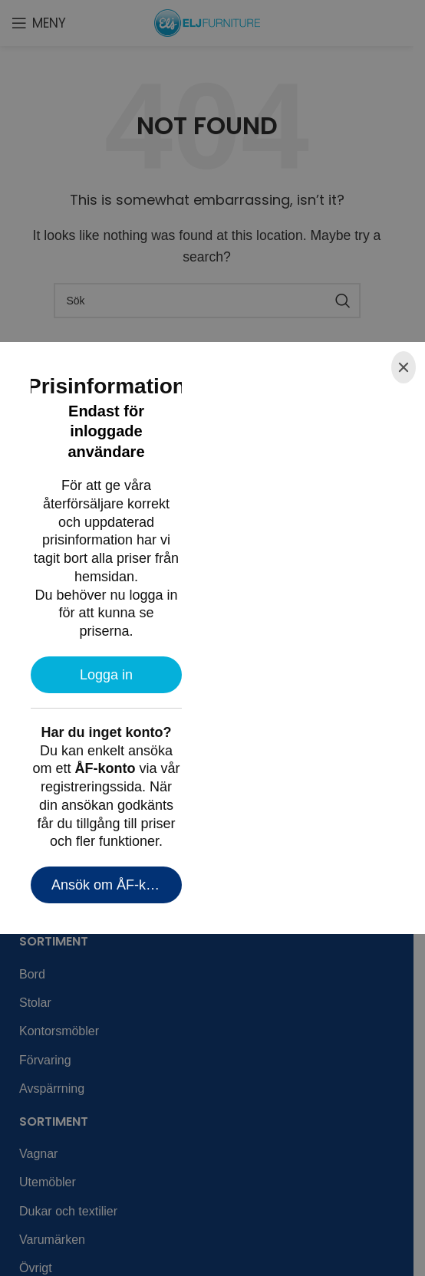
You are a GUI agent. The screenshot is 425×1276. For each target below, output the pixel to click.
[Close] (403, 367)
